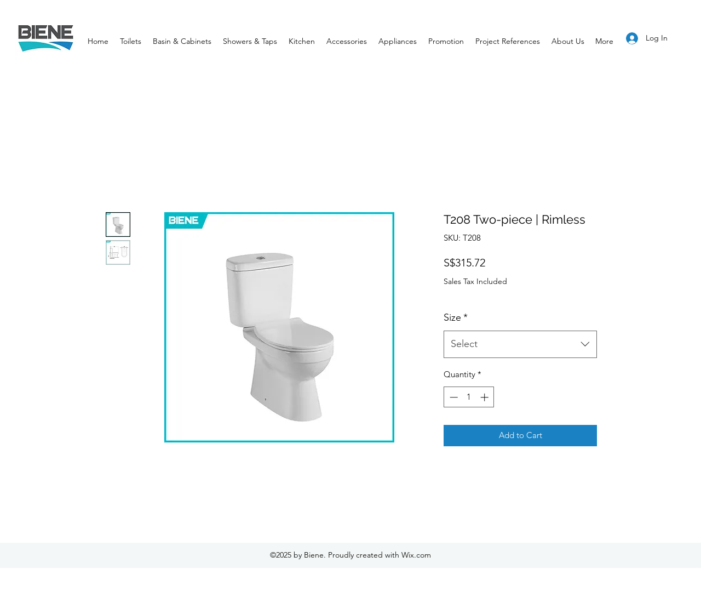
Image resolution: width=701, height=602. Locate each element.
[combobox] (520, 344)
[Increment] (485, 397)
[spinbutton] (469, 397)
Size (456, 317)
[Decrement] (452, 397)
